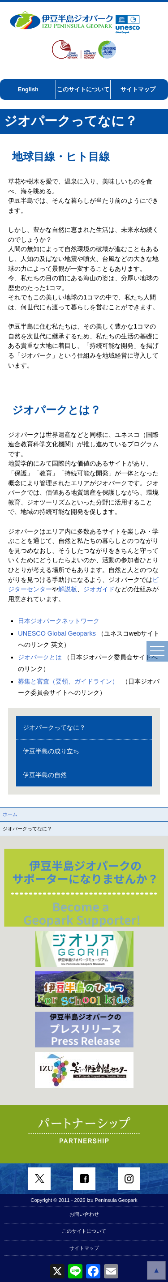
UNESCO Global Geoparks (57, 633)
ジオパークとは (40, 657)
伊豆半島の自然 (45, 774)
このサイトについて (83, 89)
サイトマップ (138, 89)
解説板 (67, 589)
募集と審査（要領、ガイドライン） (68, 681)
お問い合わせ (84, 1214)
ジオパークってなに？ (54, 727)
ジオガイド (99, 589)
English (28, 89)
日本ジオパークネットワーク (58, 620)
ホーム (10, 814)
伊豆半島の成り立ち (51, 751)
